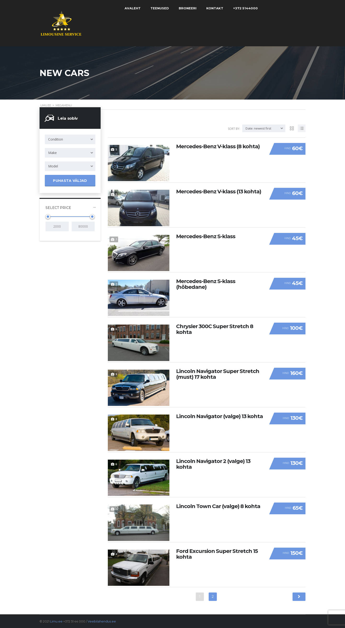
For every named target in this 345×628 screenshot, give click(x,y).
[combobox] (70, 139)
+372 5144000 (248, 8)
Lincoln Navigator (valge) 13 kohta (219, 416)
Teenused (162, 8)
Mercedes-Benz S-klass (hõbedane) (205, 284)
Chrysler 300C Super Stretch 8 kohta (214, 329)
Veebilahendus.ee (102, 621)
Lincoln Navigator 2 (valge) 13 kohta (213, 464)
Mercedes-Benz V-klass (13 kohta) (218, 191)
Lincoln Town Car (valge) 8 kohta (218, 506)
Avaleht (135, 8)
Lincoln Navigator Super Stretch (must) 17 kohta (217, 374)
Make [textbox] (52, 152)
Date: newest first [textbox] (258, 128)
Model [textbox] (53, 166)
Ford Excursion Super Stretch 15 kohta (217, 554)
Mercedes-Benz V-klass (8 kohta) (218, 146)
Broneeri (190, 8)
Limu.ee (56, 621)
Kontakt (217, 8)
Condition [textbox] (55, 139)
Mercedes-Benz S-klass (205, 236)
